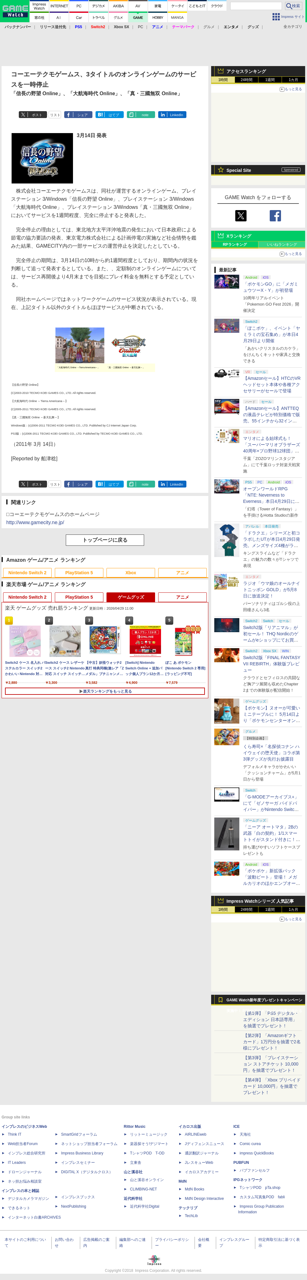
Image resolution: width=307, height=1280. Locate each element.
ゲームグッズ (131, 597)
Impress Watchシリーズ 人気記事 (260, 901)
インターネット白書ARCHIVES (34, 1217)
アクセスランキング (246, 71)
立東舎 (135, 1162)
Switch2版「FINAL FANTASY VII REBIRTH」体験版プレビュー (271, 664)
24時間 (246, 80)
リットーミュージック (149, 1134)
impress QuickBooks (257, 1153)
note (145, 115)
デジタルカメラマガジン (28, 1198)
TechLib (191, 1216)
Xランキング (238, 236)
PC (140, 27)
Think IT (14, 1134)
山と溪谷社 (133, 1172)
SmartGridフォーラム (79, 1134)
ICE (236, 1126)
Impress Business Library (82, 1153)
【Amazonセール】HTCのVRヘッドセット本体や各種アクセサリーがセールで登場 (272, 384)
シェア (82, 115)
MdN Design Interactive (204, 1198)
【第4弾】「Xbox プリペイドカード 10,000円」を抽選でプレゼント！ (272, 1086)
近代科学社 (133, 1198)
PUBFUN (241, 1162)
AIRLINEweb (195, 1134)
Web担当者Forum (23, 1144)
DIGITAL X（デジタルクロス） (87, 1172)
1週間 (270, 80)
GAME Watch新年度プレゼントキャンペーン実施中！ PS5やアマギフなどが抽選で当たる (264, 1001)
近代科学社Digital (144, 1206)
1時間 (223, 80)
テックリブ (188, 1208)
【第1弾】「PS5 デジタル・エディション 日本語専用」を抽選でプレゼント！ (271, 1019)
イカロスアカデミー (202, 1172)
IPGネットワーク (248, 1180)
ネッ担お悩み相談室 (25, 1181)
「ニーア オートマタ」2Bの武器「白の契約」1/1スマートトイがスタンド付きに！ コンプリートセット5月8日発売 (272, 839)
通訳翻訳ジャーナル (202, 1153)
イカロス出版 (190, 1126)
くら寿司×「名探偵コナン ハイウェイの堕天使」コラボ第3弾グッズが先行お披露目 (271, 752)
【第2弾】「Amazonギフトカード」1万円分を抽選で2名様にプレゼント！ (272, 1041)
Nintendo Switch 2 (27, 572)
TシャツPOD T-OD (147, 1153)
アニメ (182, 572)
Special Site (238, 170)
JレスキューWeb (199, 1162)
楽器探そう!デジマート (149, 1144)
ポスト (37, 115)
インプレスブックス (78, 1197)
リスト (55, 115)
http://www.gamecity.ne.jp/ (35, 522)
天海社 (245, 1134)
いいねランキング (282, 244)
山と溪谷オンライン (147, 1180)
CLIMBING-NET (143, 1189)
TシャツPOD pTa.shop (260, 1187)
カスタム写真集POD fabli (262, 1197)
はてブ (114, 115)
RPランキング (235, 244)
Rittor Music (134, 1126)
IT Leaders (17, 1162)
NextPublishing (73, 1206)
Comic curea (250, 1144)
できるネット (19, 1208)
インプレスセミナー (78, 1162)
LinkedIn (176, 115)
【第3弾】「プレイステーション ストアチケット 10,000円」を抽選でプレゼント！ (271, 1064)
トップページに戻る (104, 540)
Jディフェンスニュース (204, 1144)
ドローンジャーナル (25, 1172)
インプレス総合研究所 (26, 1153)
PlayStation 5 (79, 572)
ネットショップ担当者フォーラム (89, 1144)
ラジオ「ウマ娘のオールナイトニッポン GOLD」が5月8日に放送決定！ (271, 589)
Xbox (130, 572)
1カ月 (294, 80)
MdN (183, 1181)
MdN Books (194, 1189)
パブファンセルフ (255, 1170)
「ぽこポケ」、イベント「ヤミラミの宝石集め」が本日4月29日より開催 (271, 334)
